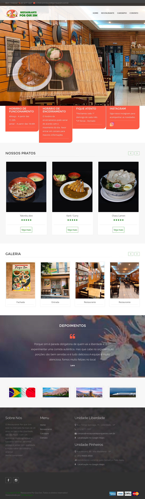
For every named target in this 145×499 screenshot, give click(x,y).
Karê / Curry (72, 215)
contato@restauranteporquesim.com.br (95, 433)
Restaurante (107, 13)
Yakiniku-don (26, 215)
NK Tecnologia (27, 495)
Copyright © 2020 (12, 492)
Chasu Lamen (118, 215)
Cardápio (122, 13)
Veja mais (26, 229)
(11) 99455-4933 (84, 455)
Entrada (55, 302)
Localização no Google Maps (89, 437)
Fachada (21, 302)
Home (95, 13)
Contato (134, 13)
